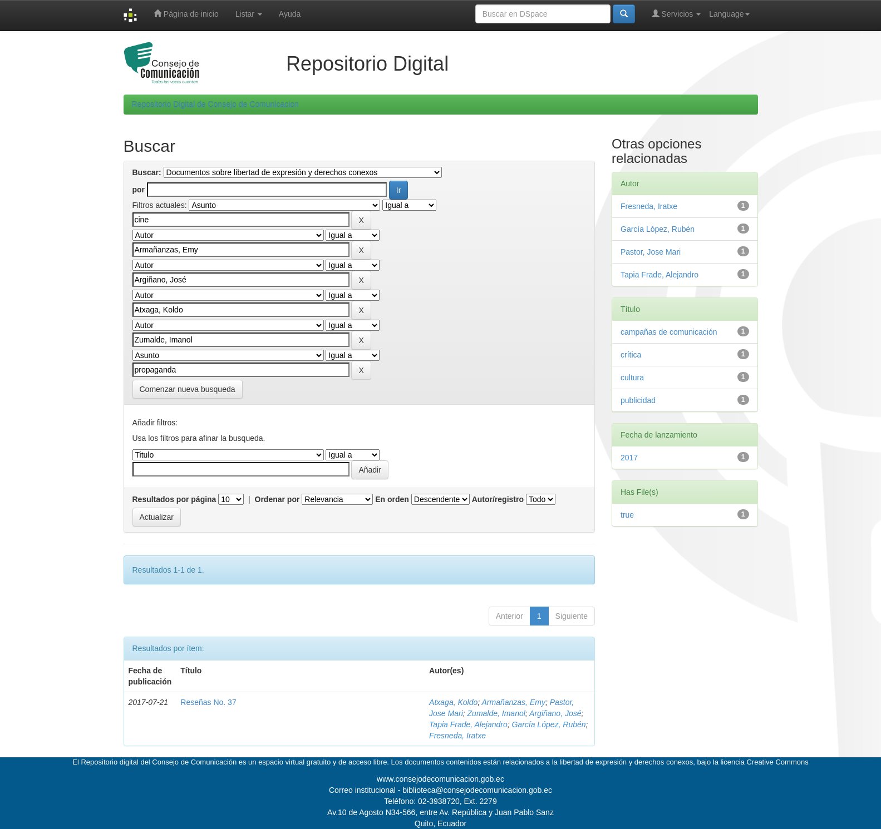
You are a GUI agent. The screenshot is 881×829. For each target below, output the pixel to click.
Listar (248, 13)
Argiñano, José (555, 713)
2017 (629, 457)
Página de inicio (186, 13)
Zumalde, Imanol (496, 713)
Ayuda (290, 13)
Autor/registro (498, 499)
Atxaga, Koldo (453, 702)
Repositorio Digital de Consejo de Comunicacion (215, 104)
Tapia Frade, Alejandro (468, 724)
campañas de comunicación (669, 331)
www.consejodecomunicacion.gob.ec (440, 779)
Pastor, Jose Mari (651, 251)
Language (729, 13)
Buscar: (146, 172)
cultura (632, 377)
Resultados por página (174, 499)
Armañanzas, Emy (513, 702)
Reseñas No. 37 (208, 702)
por (138, 189)
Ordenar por (277, 499)
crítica (631, 354)
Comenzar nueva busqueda (187, 389)
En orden (392, 499)
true (627, 514)
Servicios (676, 13)
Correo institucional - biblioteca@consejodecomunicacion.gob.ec (440, 790)
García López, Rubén (548, 724)
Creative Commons (777, 762)
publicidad (638, 400)
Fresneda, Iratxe (457, 735)
